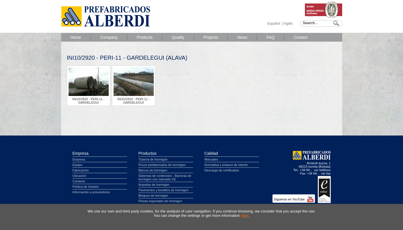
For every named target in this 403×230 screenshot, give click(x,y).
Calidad (211, 153)
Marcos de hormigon (153, 170)
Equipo (77, 165)
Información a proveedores (91, 192)
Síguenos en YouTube (294, 199)
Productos (148, 153)
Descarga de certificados (222, 170)
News (242, 37)
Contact (300, 37)
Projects (211, 37)
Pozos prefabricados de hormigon (162, 165)
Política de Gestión (86, 186)
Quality (178, 37)
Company (109, 37)
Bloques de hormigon (153, 195)
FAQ (270, 37)
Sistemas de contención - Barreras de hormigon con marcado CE (165, 177)
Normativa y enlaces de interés (226, 165)
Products (145, 37)
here (244, 215)
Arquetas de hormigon (154, 184)
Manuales (211, 159)
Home (76, 37)
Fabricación (81, 170)
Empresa (81, 153)
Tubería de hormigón (153, 159)
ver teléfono (322, 170)
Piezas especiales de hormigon (160, 201)
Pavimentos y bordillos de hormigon (163, 190)
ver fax (325, 173)
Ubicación (79, 175)
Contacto (79, 181)
